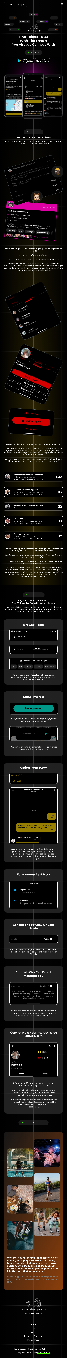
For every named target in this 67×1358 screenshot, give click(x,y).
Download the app (15, 5)
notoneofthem (43, 1353)
